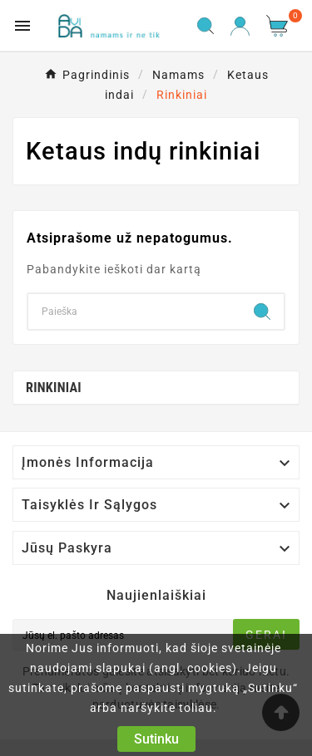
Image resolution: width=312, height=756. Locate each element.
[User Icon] (240, 26)
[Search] (134, 311)
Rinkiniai (54, 387)
